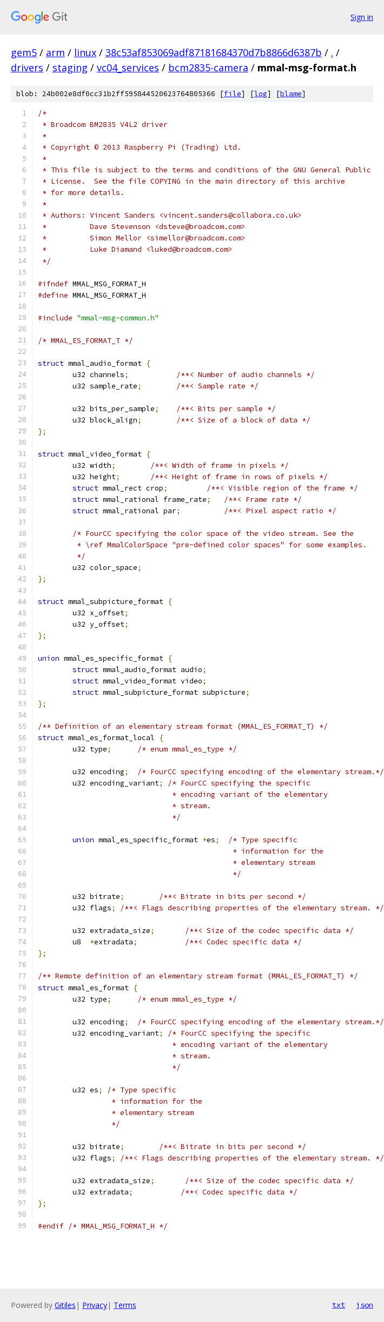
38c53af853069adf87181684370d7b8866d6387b (213, 52)
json (364, 1305)
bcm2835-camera (208, 67)
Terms (125, 1305)
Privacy (94, 1305)
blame (291, 93)
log (260, 93)
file (232, 93)
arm (55, 52)
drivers (27, 67)
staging (70, 67)
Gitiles (65, 1305)
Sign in (361, 17)
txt (338, 1305)
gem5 (24, 52)
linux (85, 52)
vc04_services (128, 67)
